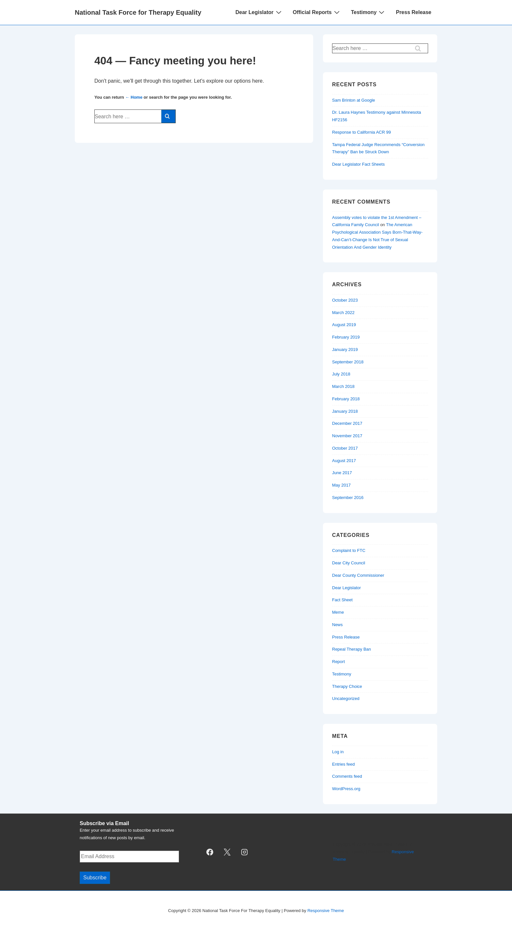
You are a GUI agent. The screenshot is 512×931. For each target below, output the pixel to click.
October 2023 (345, 300)
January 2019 (345, 349)
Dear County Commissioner (358, 575)
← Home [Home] (133, 97)
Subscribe (94, 877)
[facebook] (210, 852)
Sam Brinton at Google (353, 100)
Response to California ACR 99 (361, 132)
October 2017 (345, 448)
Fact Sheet (342, 599)
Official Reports (317, 12)
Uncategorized (346, 698)
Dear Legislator (259, 12)
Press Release (413, 12)
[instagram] (244, 852)
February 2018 (346, 398)
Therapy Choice (347, 686)
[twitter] (227, 852)
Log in (338, 751)
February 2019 (346, 337)
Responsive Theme (325, 910)
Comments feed (347, 776)
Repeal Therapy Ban (351, 649)
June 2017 (342, 472)
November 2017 (347, 435)
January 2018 (345, 411)
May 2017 (341, 485)
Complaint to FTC (348, 550)
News (337, 624)
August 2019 (344, 324)
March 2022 (343, 312)
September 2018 (347, 361)
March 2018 (343, 386)
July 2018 (341, 374)
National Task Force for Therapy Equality (138, 12)
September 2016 (347, 497)
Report (338, 661)
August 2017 (344, 460)
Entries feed (343, 764)
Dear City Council (348, 562)
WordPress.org (346, 788)
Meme (338, 612)
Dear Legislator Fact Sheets (358, 164)
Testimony (368, 12)
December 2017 (347, 423)
